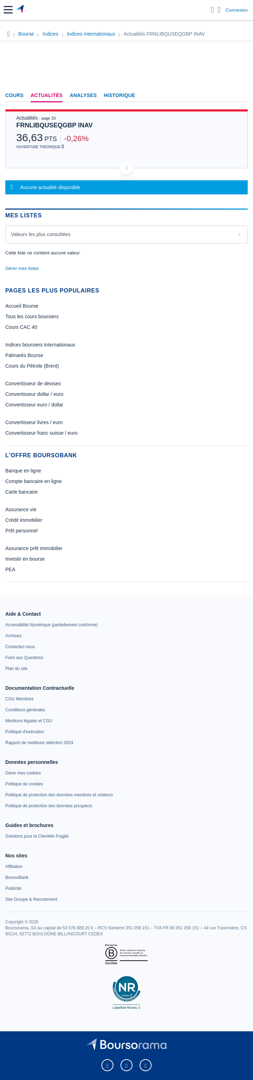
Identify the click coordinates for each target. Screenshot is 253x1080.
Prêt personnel (21, 530)
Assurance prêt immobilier (34, 548)
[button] (8, 9)
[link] (51, 624)
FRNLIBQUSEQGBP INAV (54, 125)
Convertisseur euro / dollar (34, 405)
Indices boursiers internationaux (40, 345)
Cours (14, 95)
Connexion (237, 10)
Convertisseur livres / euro (34, 422)
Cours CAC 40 (21, 327)
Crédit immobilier (23, 520)
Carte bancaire (21, 492)
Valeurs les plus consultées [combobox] (41, 234)
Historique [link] (119, 95)
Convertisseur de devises (33, 383)
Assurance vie (20, 509)
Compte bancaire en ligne (33, 481)
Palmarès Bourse (24, 355)
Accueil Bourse (21, 306)
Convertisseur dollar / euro (34, 394)
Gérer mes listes (22, 268)
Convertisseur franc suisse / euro (41, 433)
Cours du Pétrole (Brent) (32, 366)
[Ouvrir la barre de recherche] (212, 10)
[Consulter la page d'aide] (219, 10)
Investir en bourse (25, 559)
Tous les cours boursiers (32, 316)
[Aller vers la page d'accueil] (20, 10)
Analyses (83, 95)
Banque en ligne (23, 470)
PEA (10, 569)
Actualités (47, 95)
